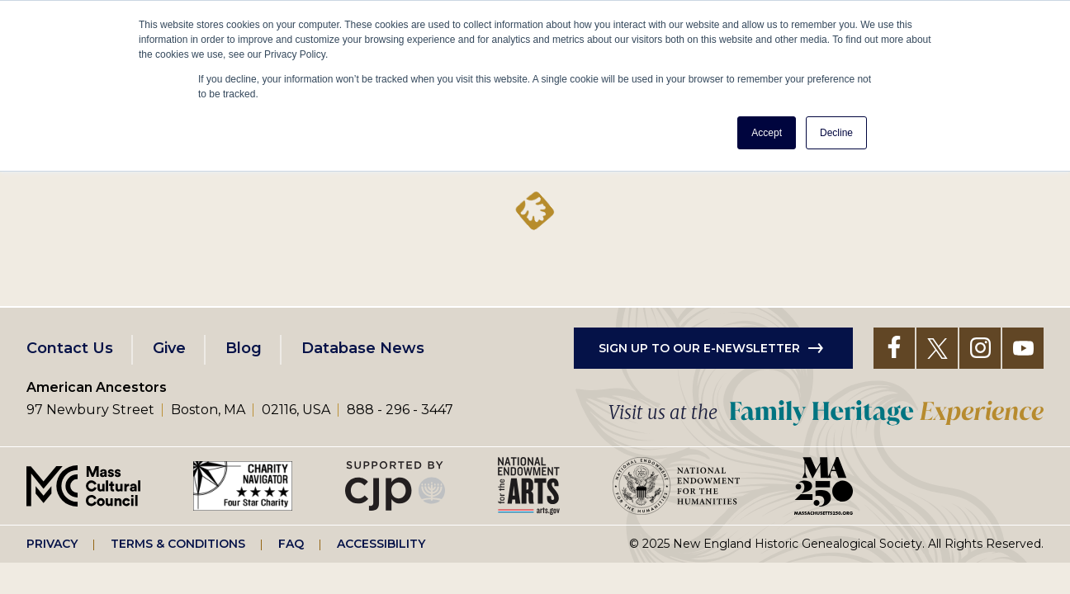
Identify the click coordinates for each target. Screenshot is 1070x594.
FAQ (291, 543)
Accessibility (381, 543)
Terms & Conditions (178, 543)
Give (169, 348)
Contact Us (69, 348)
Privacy (52, 543)
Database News (362, 348)
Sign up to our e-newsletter (699, 348)
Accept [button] (766, 133)
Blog (243, 348)
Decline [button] (836, 133)
